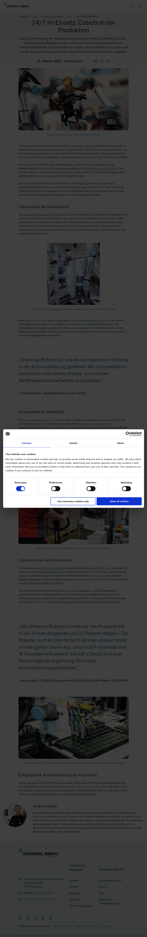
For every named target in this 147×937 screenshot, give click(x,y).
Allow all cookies (119, 501)
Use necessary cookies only (73, 501)
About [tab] (120, 443)
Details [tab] (73, 443)
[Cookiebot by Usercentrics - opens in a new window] (128, 434)
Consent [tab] (26, 443)
